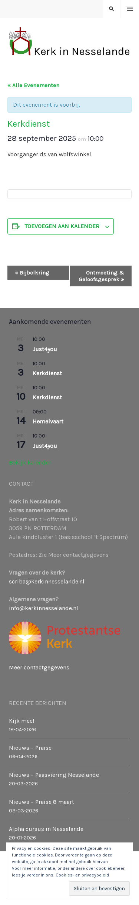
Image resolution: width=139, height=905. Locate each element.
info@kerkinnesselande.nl (43, 608)
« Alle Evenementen (33, 85)
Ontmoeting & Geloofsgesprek (101, 276)
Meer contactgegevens (39, 667)
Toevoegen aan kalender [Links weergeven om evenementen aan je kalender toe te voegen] (61, 226)
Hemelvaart (48, 421)
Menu (130, 9)
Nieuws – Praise (30, 747)
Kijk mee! (21, 720)
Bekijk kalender (30, 462)
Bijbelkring (32, 272)
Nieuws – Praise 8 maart (41, 801)
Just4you (45, 349)
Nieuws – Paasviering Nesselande (54, 774)
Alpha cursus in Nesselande (46, 828)
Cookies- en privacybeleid (82, 875)
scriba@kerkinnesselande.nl (47, 581)
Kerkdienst (47, 373)
